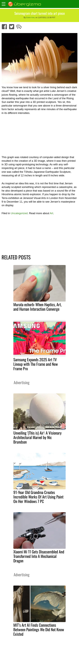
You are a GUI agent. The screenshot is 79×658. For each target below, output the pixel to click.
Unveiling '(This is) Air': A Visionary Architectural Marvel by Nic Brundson (37, 437)
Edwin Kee (30, 18)
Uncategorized (19, 213)
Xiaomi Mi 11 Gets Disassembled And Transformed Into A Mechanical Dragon (38, 556)
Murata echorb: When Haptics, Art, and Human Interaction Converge (37, 307)
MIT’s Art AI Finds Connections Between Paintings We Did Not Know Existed (38, 629)
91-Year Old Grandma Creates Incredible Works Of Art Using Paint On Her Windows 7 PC (38, 496)
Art (51, 213)
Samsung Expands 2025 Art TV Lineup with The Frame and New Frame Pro (35, 364)
